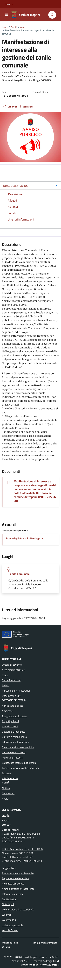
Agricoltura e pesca (12, 706)
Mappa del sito (10, 943)
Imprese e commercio (13, 752)
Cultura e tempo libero (14, 737)
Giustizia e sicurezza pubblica (18, 747)
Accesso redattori (49, 965)
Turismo (6, 773)
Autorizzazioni (10, 726)
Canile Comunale (19, 574)
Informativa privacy (12, 894)
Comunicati (8, 793)
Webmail (7, 915)
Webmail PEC (9, 920)
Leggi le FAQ (9, 868)
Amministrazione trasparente (18, 889)
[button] (9, 4)
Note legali (8, 904)
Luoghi (5, 815)
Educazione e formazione (15, 742)
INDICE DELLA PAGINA (15, 186)
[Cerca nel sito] (52, 15)
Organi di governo (12, 665)
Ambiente (7, 711)
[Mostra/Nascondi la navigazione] (6, 14)
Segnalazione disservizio (15, 878)
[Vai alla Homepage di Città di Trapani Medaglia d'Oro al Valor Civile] (27, 15)
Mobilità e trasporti (12, 757)
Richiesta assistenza (13, 883)
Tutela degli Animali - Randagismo (25, 538)
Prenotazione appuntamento (18, 873)
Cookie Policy (9, 899)
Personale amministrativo (16, 691)
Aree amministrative (13, 670)
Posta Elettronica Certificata (17, 857)
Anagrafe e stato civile (14, 716)
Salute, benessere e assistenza (19, 763)
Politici (5, 685)
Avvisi (5, 799)
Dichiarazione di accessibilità (18, 909)
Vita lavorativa (10, 778)
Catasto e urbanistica (13, 732)
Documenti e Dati (11, 696)
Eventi (5, 820)
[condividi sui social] (9, 106)
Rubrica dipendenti (12, 925)
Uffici (5, 675)
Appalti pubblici (10, 721)
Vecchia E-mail (10, 930)
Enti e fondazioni (11, 680)
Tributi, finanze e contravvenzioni (20, 768)
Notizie (6, 788)
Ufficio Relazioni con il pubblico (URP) (22, 849)
